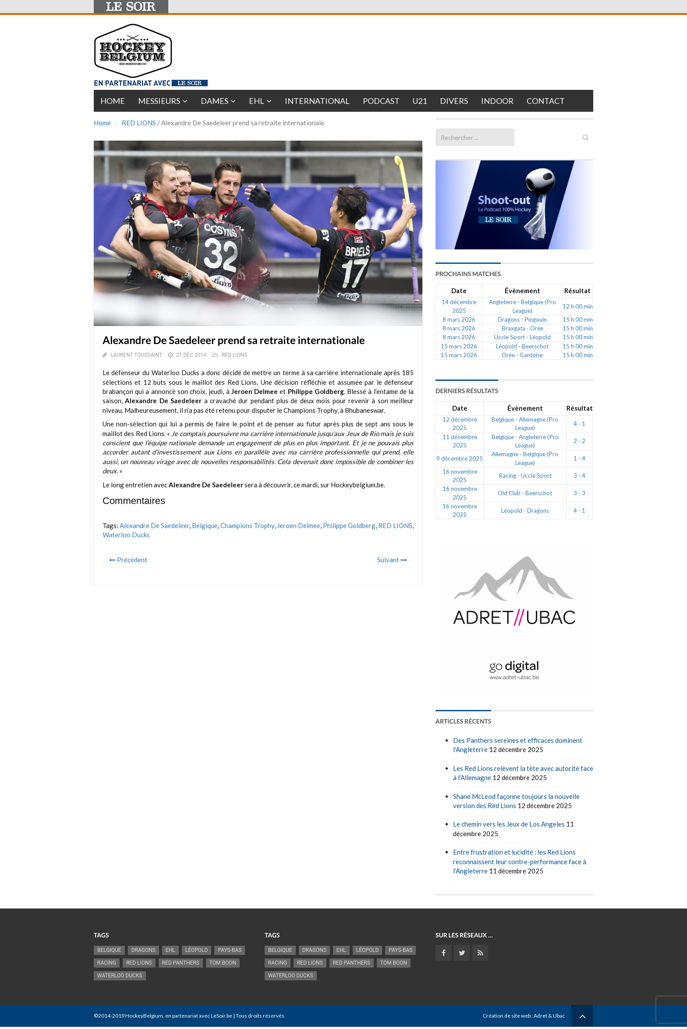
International (317, 101)
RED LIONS (139, 123)
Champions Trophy (247, 525)
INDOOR (497, 101)
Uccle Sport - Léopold (522, 337)
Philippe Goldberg (349, 525)
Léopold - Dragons (525, 510)
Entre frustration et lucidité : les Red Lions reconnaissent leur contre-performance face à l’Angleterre (519, 861)
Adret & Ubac (549, 1015)
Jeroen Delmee (298, 525)
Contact (546, 101)
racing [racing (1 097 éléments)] (106, 963)
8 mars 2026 (459, 319)
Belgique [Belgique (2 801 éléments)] (109, 950)
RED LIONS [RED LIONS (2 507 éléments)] (139, 963)
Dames (214, 101)
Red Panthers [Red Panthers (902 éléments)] (180, 963)
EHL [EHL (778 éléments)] (170, 950)
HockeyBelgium (144, 1015)
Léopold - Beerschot (522, 346)
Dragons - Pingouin (522, 319)
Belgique (205, 525)
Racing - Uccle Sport (525, 475)
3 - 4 (579, 475)
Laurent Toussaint (136, 355)
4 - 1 (579, 423)
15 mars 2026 (459, 346)
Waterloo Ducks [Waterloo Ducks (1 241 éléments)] (119, 975)
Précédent (128, 560)
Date (459, 291)
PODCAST (381, 101)
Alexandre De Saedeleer (154, 525)
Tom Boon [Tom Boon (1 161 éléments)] (222, 963)
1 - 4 (579, 458)
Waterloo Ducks (126, 535)
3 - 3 (579, 493)
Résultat (577, 291)
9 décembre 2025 (459, 458)
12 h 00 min (578, 306)
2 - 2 (579, 440)
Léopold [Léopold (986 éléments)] (196, 950)
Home (112, 101)
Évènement (522, 291)
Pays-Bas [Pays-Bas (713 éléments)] (229, 950)
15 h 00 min (578, 319)
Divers (454, 101)
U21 (420, 101)
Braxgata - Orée (522, 328)
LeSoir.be (221, 1015)
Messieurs (159, 101)
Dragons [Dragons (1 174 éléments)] (143, 950)
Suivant (392, 560)
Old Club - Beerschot (525, 493)
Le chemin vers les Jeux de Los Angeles (509, 824)
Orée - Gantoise (522, 354)
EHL (256, 101)
